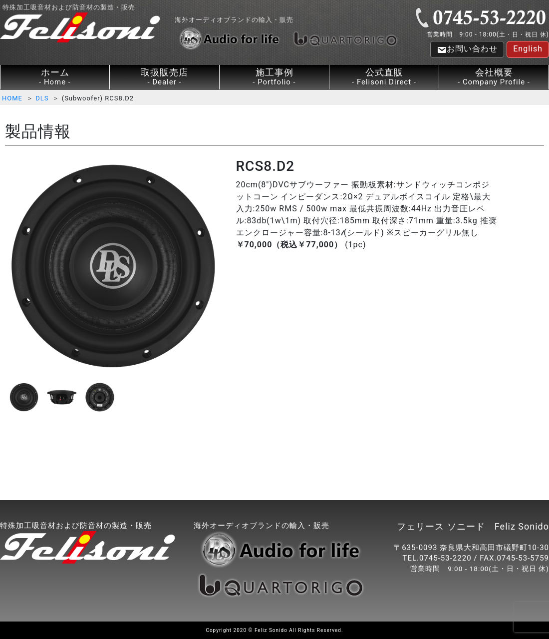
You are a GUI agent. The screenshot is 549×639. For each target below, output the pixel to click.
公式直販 (384, 77)
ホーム (54, 77)
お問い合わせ (467, 49)
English (528, 48)
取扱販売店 (164, 77)
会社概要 (494, 77)
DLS (41, 98)
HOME (12, 98)
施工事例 (274, 77)
